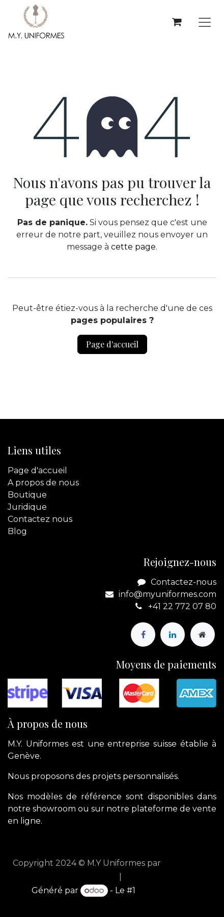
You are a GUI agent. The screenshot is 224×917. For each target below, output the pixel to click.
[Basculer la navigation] (204, 22)
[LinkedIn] (172, 634)
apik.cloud (184, 863)
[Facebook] (143, 634)
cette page (133, 247)
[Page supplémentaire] (202, 634)
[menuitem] (88, 877)
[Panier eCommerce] (176, 22)
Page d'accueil (112, 344)
